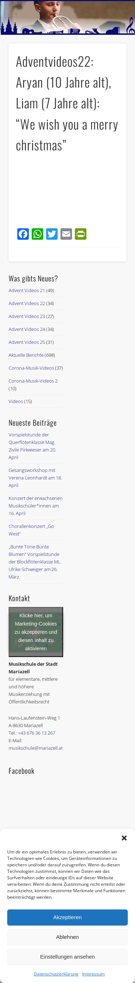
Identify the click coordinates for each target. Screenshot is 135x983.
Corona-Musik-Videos (31, 368)
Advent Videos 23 (27, 316)
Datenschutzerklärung (56, 974)
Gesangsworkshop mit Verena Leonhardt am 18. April (35, 477)
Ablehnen (67, 937)
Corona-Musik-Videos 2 (33, 381)
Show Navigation (109, 64)
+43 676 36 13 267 (36, 733)
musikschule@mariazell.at (36, 748)
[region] (67, 18)
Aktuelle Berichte (26, 355)
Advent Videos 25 (27, 342)
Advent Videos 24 (27, 329)
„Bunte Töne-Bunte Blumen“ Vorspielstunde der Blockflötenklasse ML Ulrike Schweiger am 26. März (34, 561)
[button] (124, 838)
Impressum (93, 974)
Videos (16, 401)
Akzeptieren (67, 917)
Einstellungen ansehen (67, 957)
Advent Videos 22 (27, 303)
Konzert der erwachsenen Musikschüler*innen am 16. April (36, 505)
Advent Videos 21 (27, 290)
